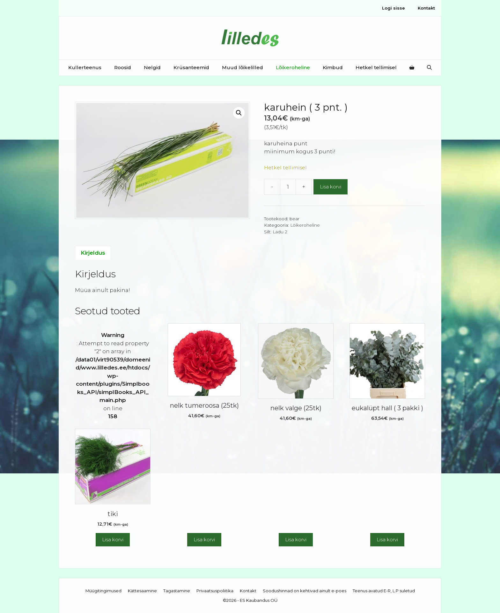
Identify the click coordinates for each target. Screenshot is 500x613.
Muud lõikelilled (242, 67)
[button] (239, 113)
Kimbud (333, 67)
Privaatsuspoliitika (214, 590)
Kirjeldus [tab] (93, 253)
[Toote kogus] (288, 187)
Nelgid (152, 67)
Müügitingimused (103, 590)
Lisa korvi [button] (112, 539)
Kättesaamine (142, 590)
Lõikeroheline (293, 67)
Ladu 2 (280, 231)
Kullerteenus (84, 67)
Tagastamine (176, 590)
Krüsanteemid (191, 67)
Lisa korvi (330, 187)
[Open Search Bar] (429, 68)
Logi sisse (393, 8)
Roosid (122, 67)
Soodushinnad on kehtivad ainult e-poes (304, 590)
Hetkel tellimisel (376, 67)
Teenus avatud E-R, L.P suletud (384, 590)
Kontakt (426, 8)
